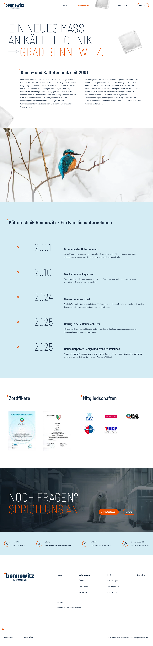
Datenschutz (29, 637)
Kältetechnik (112, 592)
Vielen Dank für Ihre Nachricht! (69, 607)
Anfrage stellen (108, 512)
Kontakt (142, 6)
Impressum (8, 637)
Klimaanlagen (112, 580)
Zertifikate (83, 592)
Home (65, 6)
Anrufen (129, 512)
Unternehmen (84, 575)
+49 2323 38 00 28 (19, 545)
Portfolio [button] (103, 6)
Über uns (82, 580)
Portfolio (111, 575)
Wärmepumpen (113, 586)
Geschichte (83, 586)
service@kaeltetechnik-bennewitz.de (58, 545)
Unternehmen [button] (83, 6)
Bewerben (122, 6)
